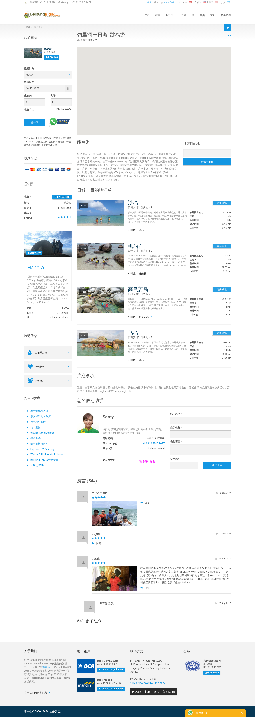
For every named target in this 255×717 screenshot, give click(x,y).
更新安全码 (109, 459)
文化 (212, 15)
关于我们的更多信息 (35, 692)
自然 (202, 15)
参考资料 (226, 15)
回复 (145, 502)
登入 (156, 2)
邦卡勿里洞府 (38, 421)
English (200, 2)
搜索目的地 (207, 162)
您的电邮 (175, 427)
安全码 (174, 458)
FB (148, 691)
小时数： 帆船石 (137, 273)
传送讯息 (217, 465)
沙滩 (183, 15)
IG (157, 691)
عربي (225, 2)
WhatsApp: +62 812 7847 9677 (147, 682)
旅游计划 (29, 68)
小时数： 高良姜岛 (138, 316)
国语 (213, 2)
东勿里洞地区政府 (40, 416)
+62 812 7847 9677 (81, 2)
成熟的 (28, 95)
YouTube (170, 691)
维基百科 (35, 438)
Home (27, 27)
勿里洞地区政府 (39, 410)
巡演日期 (29, 81)
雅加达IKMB (37, 465)
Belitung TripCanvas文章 (44, 460)
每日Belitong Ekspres (42, 432)
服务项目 (171, 15)
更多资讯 (222, 202)
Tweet (137, 691)
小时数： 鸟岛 (136, 360)
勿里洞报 (35, 427)
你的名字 (175, 413)
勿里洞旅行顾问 (39, 443)
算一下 (34, 122)
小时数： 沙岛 (136, 230)
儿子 (53, 95)
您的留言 (175, 441)
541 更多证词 (90, 621)
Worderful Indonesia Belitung (46, 454)
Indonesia (185, 2)
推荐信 (46, 667)
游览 (157, 15)
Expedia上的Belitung (42, 449)
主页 (147, 15)
